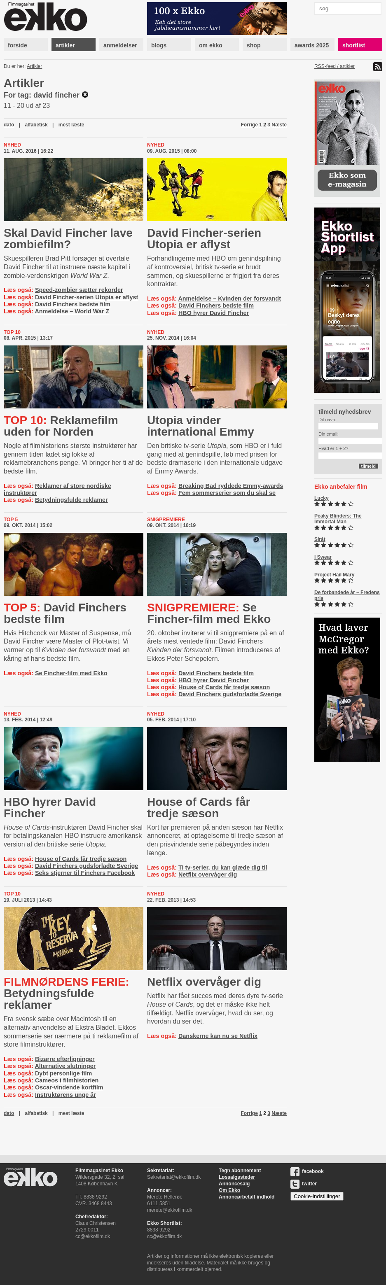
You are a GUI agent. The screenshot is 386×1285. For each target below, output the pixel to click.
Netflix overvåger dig (207, 874)
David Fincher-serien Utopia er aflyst (86, 297)
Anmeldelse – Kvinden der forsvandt (229, 298)
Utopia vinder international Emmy (200, 426)
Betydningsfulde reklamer (71, 500)
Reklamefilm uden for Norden (61, 426)
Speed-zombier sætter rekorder (79, 290)
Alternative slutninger (65, 1066)
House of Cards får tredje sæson (224, 687)
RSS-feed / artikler (334, 66)
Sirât (319, 539)
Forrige (249, 125)
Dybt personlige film (63, 1073)
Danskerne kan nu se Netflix (217, 1036)
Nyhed (12, 145)
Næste (279, 125)
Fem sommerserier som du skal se (227, 493)
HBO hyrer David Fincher (213, 313)
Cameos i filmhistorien (66, 1080)
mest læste (71, 125)
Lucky (321, 498)
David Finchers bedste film (72, 304)
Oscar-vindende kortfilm (69, 1087)
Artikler (34, 66)
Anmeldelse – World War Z (72, 311)
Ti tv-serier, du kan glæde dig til (222, 867)
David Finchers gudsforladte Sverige (229, 694)
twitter (303, 1184)
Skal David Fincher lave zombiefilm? (68, 238)
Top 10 (12, 332)
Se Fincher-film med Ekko (71, 673)
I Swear (323, 557)
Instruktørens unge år (65, 1094)
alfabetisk (36, 125)
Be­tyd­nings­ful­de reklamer (66, 993)
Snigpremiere (166, 519)
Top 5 (11, 519)
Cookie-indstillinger (317, 1196)
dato (9, 125)
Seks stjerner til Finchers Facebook (85, 873)
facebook (307, 1171)
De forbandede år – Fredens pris (347, 595)
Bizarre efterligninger (65, 1059)
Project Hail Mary (334, 575)
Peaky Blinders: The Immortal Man (338, 519)
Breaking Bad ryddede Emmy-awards (230, 486)
